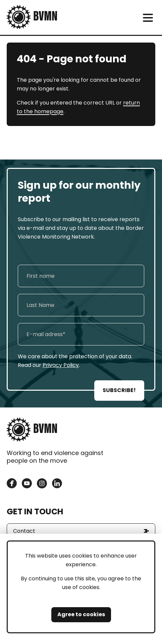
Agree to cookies (81, 614)
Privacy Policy (61, 365)
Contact (24, 531)
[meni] (147, 17)
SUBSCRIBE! (119, 390)
